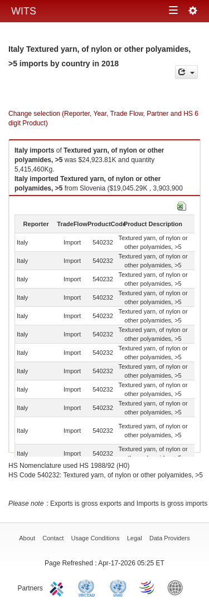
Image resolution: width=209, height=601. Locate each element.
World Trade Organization (148, 587)
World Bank (178, 587)
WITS (23, 11)
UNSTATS (118, 587)
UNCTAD (88, 587)
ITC (58, 587)
